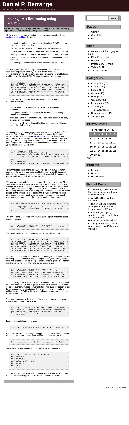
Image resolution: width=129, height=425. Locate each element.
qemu (18, 31)
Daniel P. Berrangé (27, 4)
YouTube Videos (99, 70)
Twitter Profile (98, 67)
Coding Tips (47, 29)
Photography (97, 103)
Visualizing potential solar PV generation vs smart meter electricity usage (103, 192)
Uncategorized (98, 113)
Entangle (95, 86)
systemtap (26, 31)
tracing (34, 31)
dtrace (12, 31)
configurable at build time (16, 37)
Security (95, 106)
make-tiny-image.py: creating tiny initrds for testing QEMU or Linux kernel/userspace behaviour (103, 216)
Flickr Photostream (100, 57)
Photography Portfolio (102, 64)
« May (88, 158)
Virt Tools (64, 29)
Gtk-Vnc (95, 93)
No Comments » (46, 31)
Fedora (56, 29)
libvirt (94, 96)
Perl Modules (98, 176)
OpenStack (96, 100)
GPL (93, 38)
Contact (95, 32)
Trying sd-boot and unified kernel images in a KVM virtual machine (103, 226)
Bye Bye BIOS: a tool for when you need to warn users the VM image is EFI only (103, 206)
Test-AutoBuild (98, 110)
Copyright (96, 35)
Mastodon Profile (99, 60)
